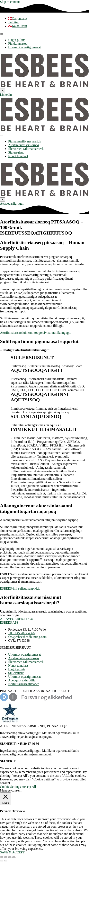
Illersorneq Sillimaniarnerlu (26, 148)
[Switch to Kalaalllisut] (17, 26)
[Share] (9, 857)
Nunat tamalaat (18, 156)
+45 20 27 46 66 (28, 761)
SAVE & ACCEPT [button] (12, 852)
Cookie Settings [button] (10, 786)
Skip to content (10, 1)
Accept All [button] (29, 786)
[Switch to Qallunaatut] (17, 18)
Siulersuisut (16, 152)
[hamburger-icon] (1, 34)
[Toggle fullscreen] (5, 857)
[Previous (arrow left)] (1, 860)
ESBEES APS (9, 622)
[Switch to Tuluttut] (13, 22)
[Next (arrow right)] (5, 860)
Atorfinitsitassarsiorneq (23, 145)
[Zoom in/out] (1, 857)
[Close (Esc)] (14, 857)
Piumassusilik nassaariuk (24, 141)
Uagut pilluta (16, 40)
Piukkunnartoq (17, 43)
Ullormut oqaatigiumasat (24, 47)
